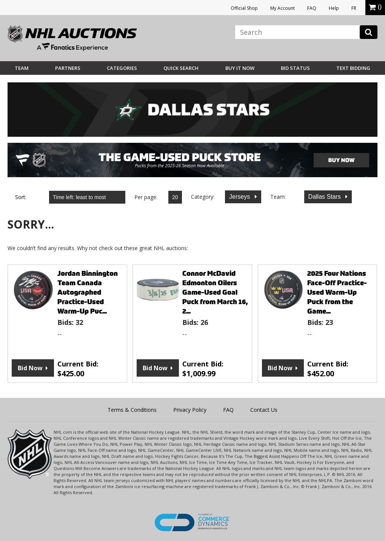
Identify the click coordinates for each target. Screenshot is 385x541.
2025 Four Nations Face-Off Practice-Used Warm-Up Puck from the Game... (337, 292)
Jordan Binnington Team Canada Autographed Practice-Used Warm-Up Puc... (87, 292)
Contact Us (263, 409)
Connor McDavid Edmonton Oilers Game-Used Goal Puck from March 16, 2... (215, 292)
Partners (67, 68)
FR (353, 8)
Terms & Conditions (132, 409)
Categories (122, 68)
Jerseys (240, 196)
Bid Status (295, 68)
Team (22, 68)
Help (334, 8)
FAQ (311, 8)
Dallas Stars (325, 196)
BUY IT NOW (239, 68)
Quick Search (181, 68)
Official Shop (244, 8)
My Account (282, 8)
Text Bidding (353, 68)
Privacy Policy (189, 409)
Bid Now (30, 368)
